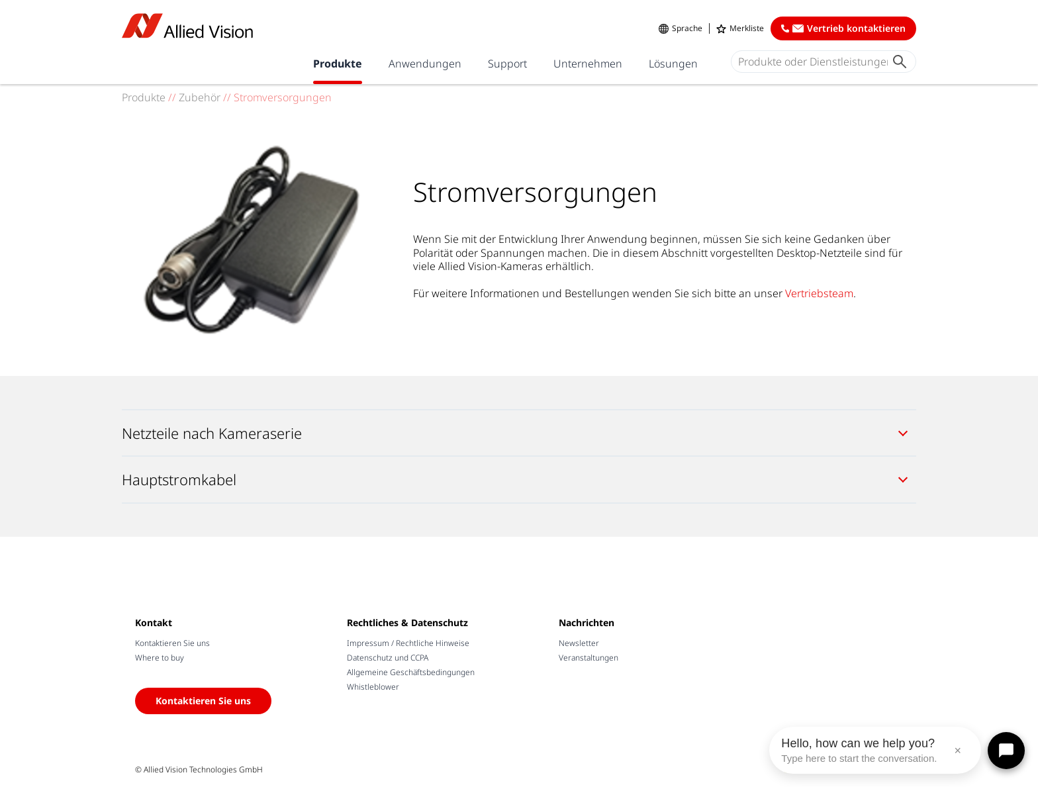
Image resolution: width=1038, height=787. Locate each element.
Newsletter (579, 643)
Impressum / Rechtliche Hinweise (408, 643)
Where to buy (159, 657)
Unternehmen (587, 63)
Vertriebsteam (819, 293)
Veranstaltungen (588, 657)
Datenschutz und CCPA (387, 657)
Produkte (337, 63)
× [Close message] (957, 750)
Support (507, 63)
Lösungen (673, 63)
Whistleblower (373, 686)
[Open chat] (1006, 750)
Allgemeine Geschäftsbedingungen (411, 672)
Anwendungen (425, 63)
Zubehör (199, 97)
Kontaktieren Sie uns (172, 643)
